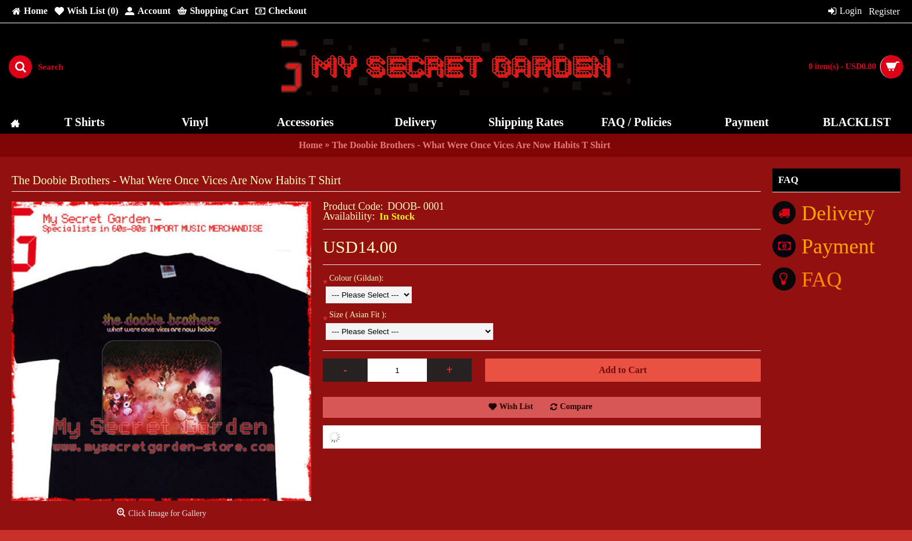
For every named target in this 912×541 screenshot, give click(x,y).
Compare (576, 406)
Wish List (516, 406)
